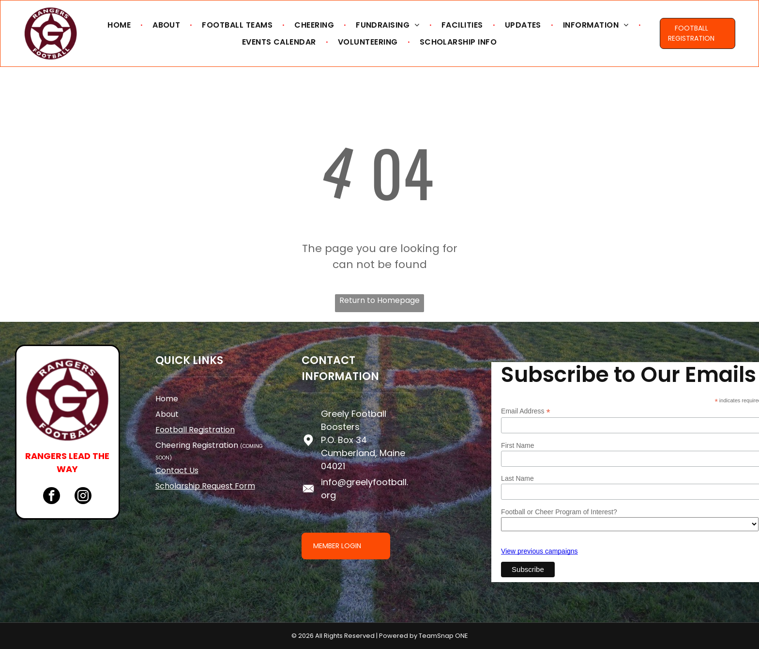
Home (166, 398)
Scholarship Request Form (205, 485)
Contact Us (176, 470)
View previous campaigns (539, 551)
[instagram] (83, 497)
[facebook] (51, 497)
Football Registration (195, 429)
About (167, 414)
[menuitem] (120, 24)
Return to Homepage (379, 300)
